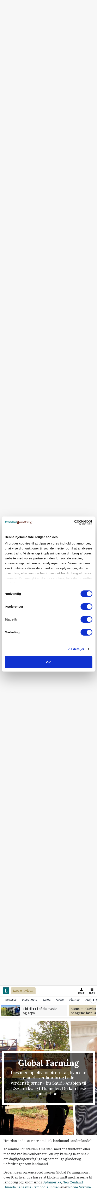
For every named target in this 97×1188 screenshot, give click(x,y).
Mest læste (29, 999)
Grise (60, 999)
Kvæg (47, 999)
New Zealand (72, 1182)
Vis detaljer (76, 649)
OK (48, 662)
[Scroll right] (93, 1000)
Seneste (11, 999)
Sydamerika (52, 1182)
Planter (74, 999)
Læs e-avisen (23, 990)
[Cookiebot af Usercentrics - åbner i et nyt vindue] (74, 522)
